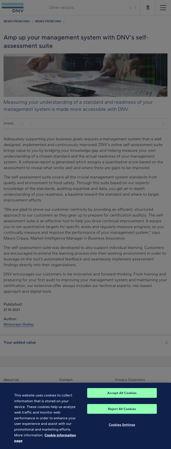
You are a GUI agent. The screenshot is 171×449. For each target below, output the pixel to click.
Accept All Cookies (122, 395)
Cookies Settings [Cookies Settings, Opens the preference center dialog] (122, 427)
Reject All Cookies (122, 411)
